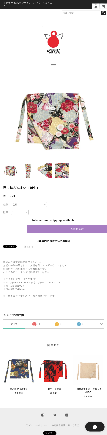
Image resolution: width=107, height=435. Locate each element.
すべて (14, 324)
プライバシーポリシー (35, 425)
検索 (103, 13)
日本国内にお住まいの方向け (53, 241)
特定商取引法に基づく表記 (65, 425)
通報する (28, 246)
